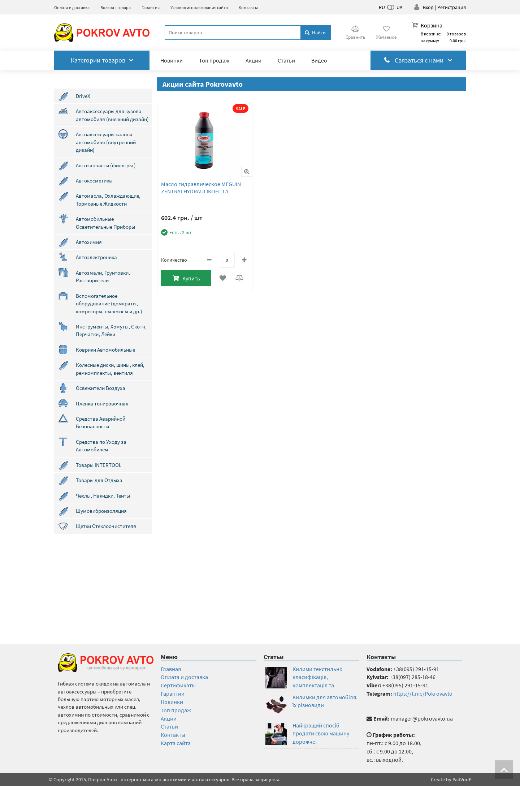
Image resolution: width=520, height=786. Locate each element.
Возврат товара (115, 7)
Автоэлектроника (96, 257)
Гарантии (173, 693)
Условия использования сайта (199, 7)
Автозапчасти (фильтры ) (106, 165)
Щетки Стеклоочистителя (106, 526)
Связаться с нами (418, 60)
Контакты (248, 7)
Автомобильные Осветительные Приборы (105, 222)
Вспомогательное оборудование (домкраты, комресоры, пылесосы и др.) (109, 303)
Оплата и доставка (72, 7)
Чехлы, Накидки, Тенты (103, 495)
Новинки (171, 60)
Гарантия (151, 7)
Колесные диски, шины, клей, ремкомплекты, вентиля (110, 368)
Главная (171, 669)
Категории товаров (102, 60)
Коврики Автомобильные (105, 349)
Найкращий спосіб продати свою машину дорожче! (320, 734)
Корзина (431, 25)
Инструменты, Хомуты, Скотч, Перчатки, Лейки (111, 330)
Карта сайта (176, 743)
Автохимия (89, 242)
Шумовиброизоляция (101, 510)
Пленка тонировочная (102, 403)
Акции (253, 60)
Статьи (286, 60)
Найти (315, 32)
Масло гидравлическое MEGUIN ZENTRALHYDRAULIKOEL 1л (201, 187)
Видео (319, 60)
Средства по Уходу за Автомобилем (101, 445)
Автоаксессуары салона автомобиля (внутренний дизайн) (106, 142)
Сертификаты (178, 685)
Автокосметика (94, 180)
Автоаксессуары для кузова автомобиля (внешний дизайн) (112, 115)
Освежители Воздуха (100, 388)
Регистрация (451, 7)
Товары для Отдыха (99, 480)
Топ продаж (214, 60)
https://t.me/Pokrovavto (422, 693)
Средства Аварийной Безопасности (100, 422)
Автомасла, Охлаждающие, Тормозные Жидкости (108, 199)
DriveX (83, 96)
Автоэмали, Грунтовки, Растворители (103, 276)
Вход (428, 7)
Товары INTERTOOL (98, 464)
